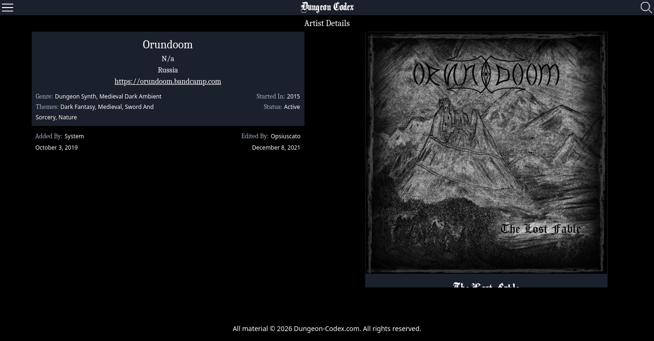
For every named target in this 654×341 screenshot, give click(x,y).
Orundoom (168, 44)
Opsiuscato (286, 136)
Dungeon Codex (327, 7)
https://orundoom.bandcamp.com (168, 81)
